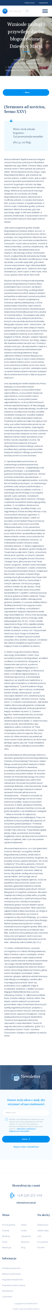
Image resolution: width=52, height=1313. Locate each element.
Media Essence (33, 1309)
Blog (23, 1248)
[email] (26, 1112)
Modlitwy (6, 1236)
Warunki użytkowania (11, 1274)
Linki (39, 1236)
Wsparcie (25, 1242)
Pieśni (4, 1242)
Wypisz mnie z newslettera (26, 1147)
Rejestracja (30, 3)
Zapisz (25, 1139)
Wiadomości (42, 1225)
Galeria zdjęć (43, 1231)
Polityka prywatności (11, 1268)
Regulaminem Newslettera (19, 1131)
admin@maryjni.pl (26, 1202)
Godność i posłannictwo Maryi (28, 63)
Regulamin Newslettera (12, 1280)
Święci (24, 1225)
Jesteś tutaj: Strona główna (26, 60)
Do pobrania (42, 1242)
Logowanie (43, 3)
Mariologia (6, 1248)
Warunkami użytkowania (26, 1129)
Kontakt (41, 1248)
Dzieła (24, 1231)
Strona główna (8, 1225)
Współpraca (7, 1291)
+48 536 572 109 (29, 1195)
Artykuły (5, 1231)
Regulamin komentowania (13, 1285)
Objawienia (26, 1236)
